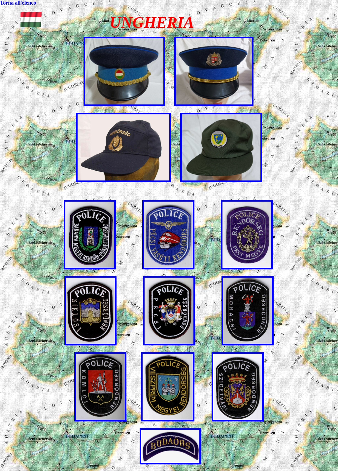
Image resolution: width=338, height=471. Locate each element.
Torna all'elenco (18, 3)
